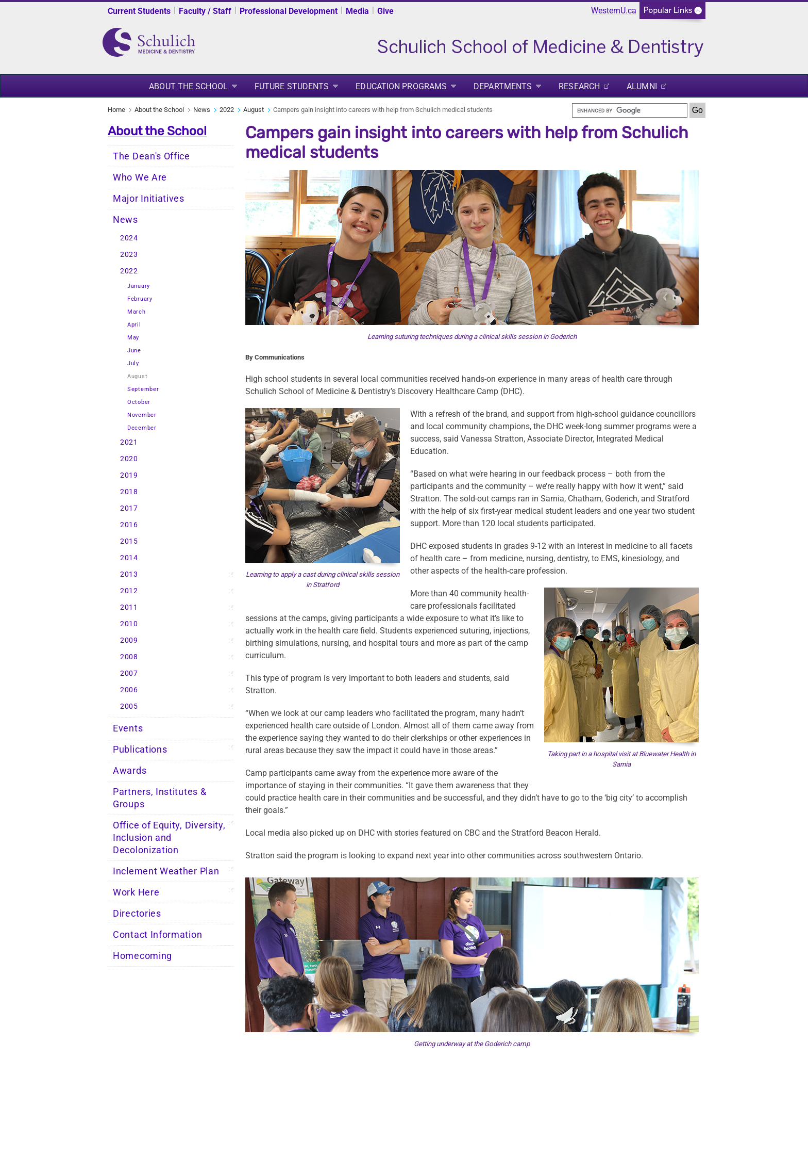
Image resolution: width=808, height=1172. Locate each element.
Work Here (136, 892)
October (138, 402)
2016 (129, 524)
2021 (129, 442)
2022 (227, 109)
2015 (129, 541)
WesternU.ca (613, 10)
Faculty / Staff (205, 11)
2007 (129, 673)
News (201, 109)
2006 (129, 690)
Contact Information (157, 935)
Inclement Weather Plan (166, 871)
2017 (129, 508)
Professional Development (289, 11)
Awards (129, 771)
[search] (629, 110)
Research (579, 86)
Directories (137, 913)
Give (385, 11)
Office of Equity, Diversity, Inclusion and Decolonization (169, 837)
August (253, 109)
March (136, 311)
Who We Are (140, 177)
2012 (129, 591)
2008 (129, 657)
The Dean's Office (151, 156)
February (140, 299)
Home (116, 109)
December (142, 428)
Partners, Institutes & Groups (159, 798)
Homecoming (142, 956)
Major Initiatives (148, 198)
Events (128, 728)
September (143, 389)
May (133, 337)
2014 (129, 558)
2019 (129, 475)
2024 (129, 238)
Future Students (292, 86)
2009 (129, 640)
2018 (129, 491)
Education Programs (401, 86)
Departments (503, 86)
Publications (140, 749)
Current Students (139, 11)
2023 (129, 254)
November (142, 415)
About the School (188, 86)
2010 (129, 624)
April (134, 324)
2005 (129, 706)
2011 (129, 607)
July (133, 363)
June (134, 350)
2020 (129, 458)
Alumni (642, 86)
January (138, 286)
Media (357, 11)
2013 (129, 574)
